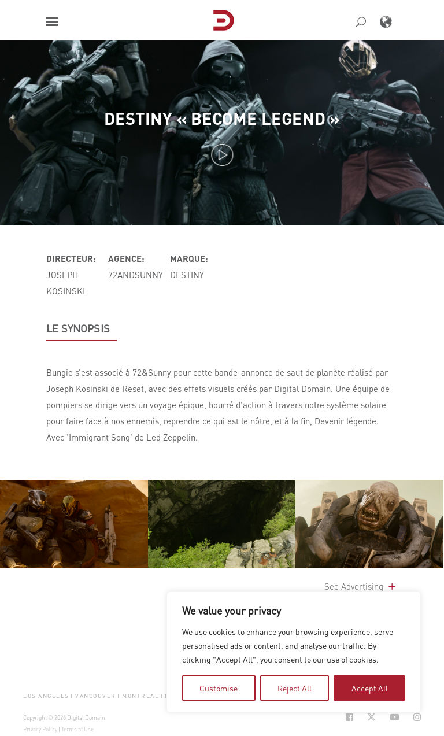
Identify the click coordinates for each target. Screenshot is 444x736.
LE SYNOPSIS (78, 328)
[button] (52, 21)
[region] (293, 652)
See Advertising (361, 586)
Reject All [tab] (295, 688)
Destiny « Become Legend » (222, 118)
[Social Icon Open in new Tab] (349, 717)
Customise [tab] (218, 688)
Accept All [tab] (370, 688)
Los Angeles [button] (46, 695)
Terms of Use (77, 729)
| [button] (72, 695)
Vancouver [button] (95, 695)
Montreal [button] (140, 695)
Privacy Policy (40, 729)
